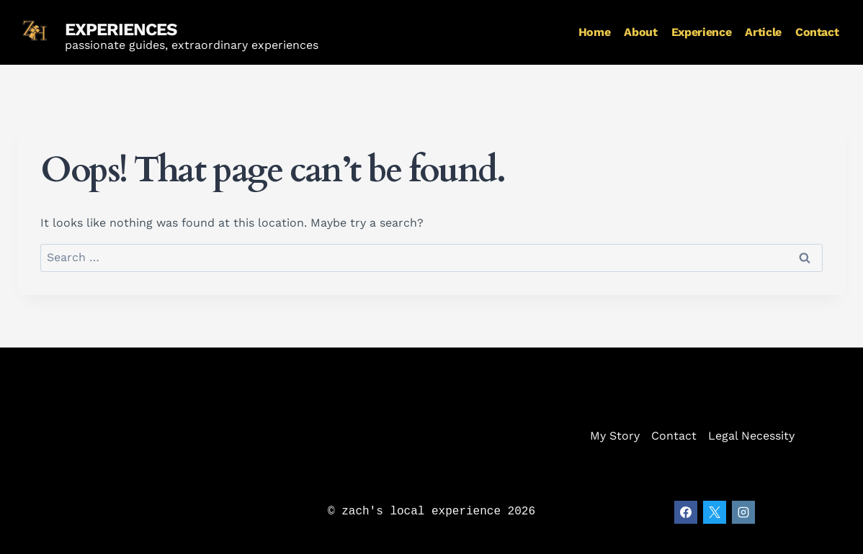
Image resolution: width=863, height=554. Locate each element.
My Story (615, 435)
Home (594, 32)
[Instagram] (743, 512)
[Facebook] (685, 512)
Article (763, 32)
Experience (701, 32)
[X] (714, 512)
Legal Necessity (751, 435)
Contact (817, 32)
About (640, 32)
